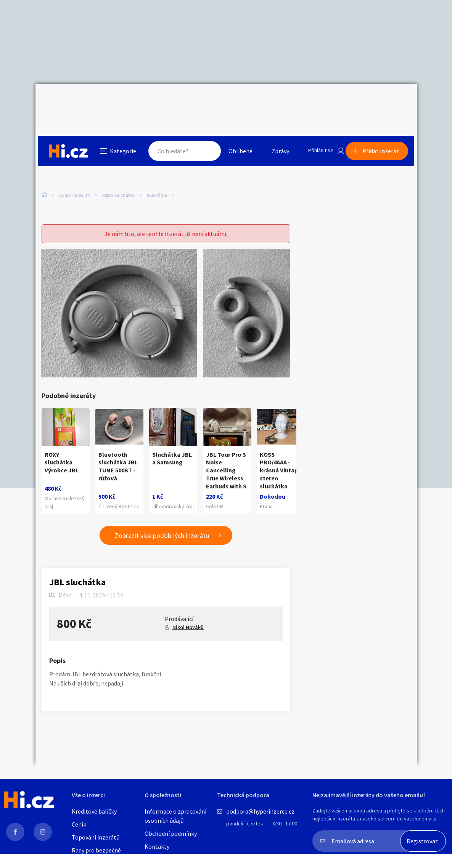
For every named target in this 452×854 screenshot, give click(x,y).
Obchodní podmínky (171, 833)
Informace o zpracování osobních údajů (175, 815)
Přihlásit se (314, 100)
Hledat (198, 101)
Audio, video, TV (74, 160)
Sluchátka (157, 160)
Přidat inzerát (383, 100)
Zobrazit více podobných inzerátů (162, 521)
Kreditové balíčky (94, 811)
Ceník (79, 824)
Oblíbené (232, 100)
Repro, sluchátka (118, 160)
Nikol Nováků (188, 613)
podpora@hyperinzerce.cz (260, 811)
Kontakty (157, 846)
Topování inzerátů (96, 837)
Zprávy (271, 100)
